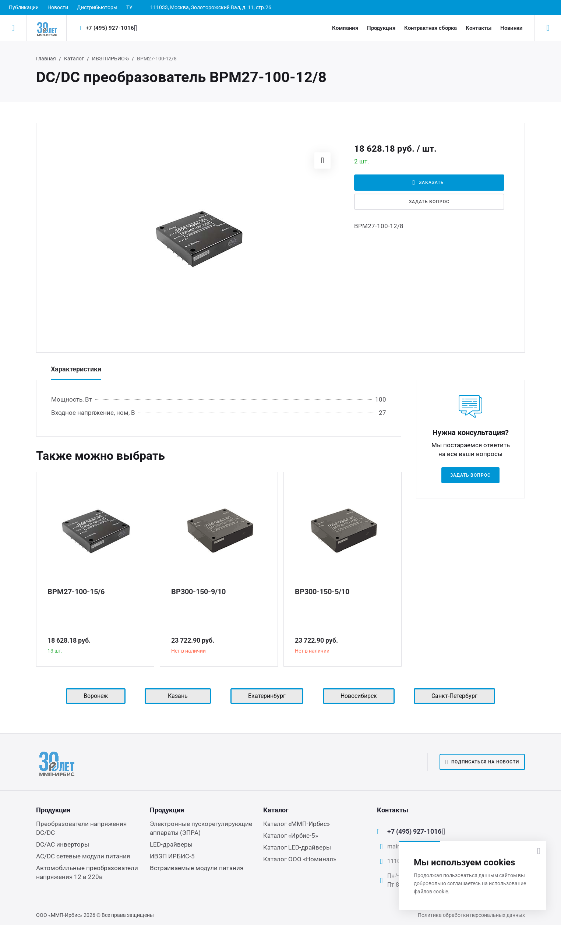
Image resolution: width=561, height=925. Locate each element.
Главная (46, 58)
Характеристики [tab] (76, 369)
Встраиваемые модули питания (196, 868)
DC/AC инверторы (62, 844)
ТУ (129, 7)
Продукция (381, 28)
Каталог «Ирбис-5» (290, 835)
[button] (322, 160)
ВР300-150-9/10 (198, 591)
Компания (345, 28)
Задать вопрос (429, 201)
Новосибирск (359, 695)
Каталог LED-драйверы (297, 847)
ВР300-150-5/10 (322, 591)
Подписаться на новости (482, 762)
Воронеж (96, 695)
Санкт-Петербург (454, 695)
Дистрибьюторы (97, 7)
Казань (178, 695)
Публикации (24, 7)
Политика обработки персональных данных (471, 915)
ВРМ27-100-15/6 (76, 591)
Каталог (74, 58)
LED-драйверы (171, 844)
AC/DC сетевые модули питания (83, 856)
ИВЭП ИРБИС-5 (110, 58)
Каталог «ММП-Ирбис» (296, 823)
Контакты (478, 28)
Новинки (511, 28)
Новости (57, 7)
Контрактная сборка (430, 28)
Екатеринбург (267, 695)
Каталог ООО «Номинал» (299, 859)
